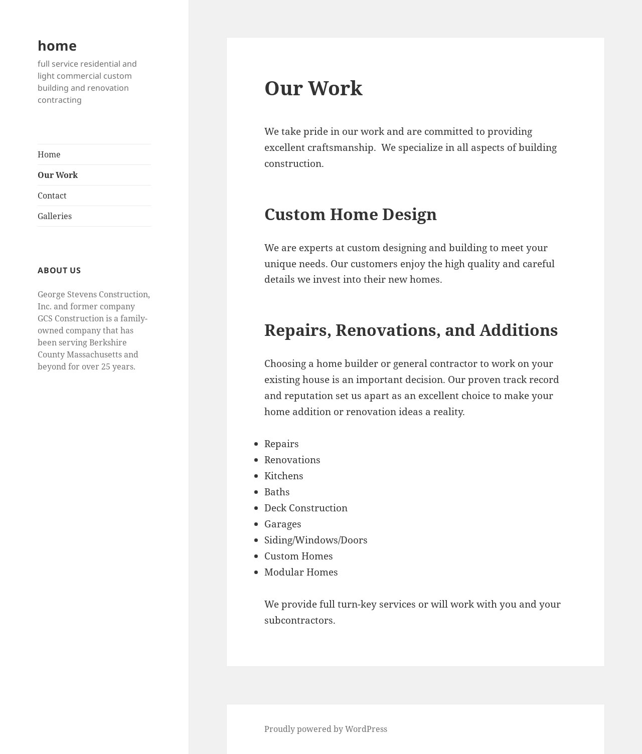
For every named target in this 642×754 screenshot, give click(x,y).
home (57, 45)
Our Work (58, 174)
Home (49, 154)
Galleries (55, 216)
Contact (52, 195)
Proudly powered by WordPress (325, 728)
